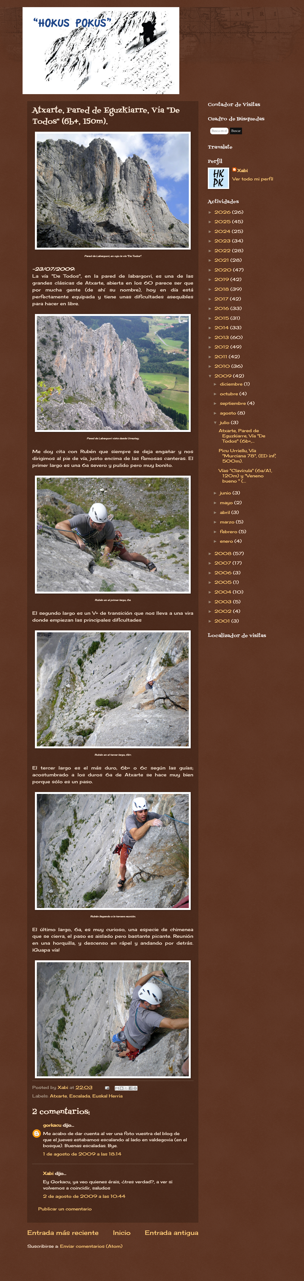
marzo (228, 521)
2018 (222, 289)
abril (225, 512)
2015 (222, 318)
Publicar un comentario (65, 1208)
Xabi (48, 1173)
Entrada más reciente (63, 1232)
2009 (223, 375)
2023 (223, 240)
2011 (221, 356)
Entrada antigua (171, 1232)
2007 (223, 563)
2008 (223, 553)
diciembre (232, 384)
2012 (222, 346)
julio (225, 422)
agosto (229, 413)
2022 (223, 250)
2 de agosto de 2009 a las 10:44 (84, 1196)
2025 (223, 221)
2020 (223, 269)
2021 (222, 260)
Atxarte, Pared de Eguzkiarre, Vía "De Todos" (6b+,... (242, 436)
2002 (223, 611)
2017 (222, 298)
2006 (223, 572)
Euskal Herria (107, 1095)
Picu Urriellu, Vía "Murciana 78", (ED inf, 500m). (247, 456)
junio (226, 492)
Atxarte (58, 1095)
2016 (222, 308)
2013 (222, 337)
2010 (222, 366)
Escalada (79, 1095)
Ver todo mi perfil (253, 178)
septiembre (233, 403)
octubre (229, 393)
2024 (223, 231)
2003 (223, 601)
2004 (223, 592)
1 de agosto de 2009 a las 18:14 (82, 1153)
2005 (223, 582)
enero (227, 541)
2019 (222, 279)
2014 (222, 327)
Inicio (122, 1232)
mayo (227, 502)
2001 (222, 621)
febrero (229, 531)
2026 (223, 212)
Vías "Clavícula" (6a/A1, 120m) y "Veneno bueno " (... (245, 475)
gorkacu (52, 1125)
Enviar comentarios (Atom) (91, 1246)
